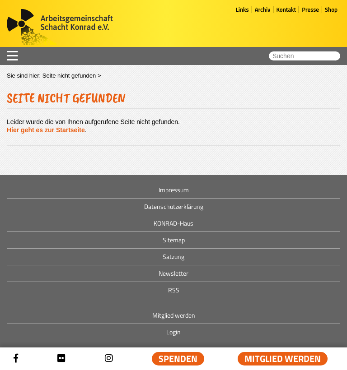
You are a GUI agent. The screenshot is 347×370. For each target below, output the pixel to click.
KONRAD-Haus (173, 223)
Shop (331, 9)
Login (173, 332)
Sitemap (174, 240)
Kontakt (286, 9)
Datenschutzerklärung (173, 206)
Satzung (173, 256)
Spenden (178, 358)
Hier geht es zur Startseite (46, 130)
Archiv (263, 9)
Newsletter (173, 273)
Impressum (174, 189)
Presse (310, 9)
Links (242, 9)
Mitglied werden (282, 358)
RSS (173, 290)
